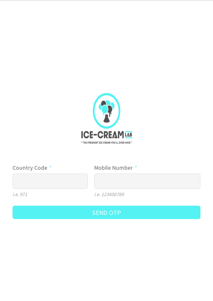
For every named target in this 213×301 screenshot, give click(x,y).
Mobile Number (115, 167)
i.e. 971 (20, 194)
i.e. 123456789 (109, 194)
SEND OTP (106, 212)
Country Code (32, 167)
